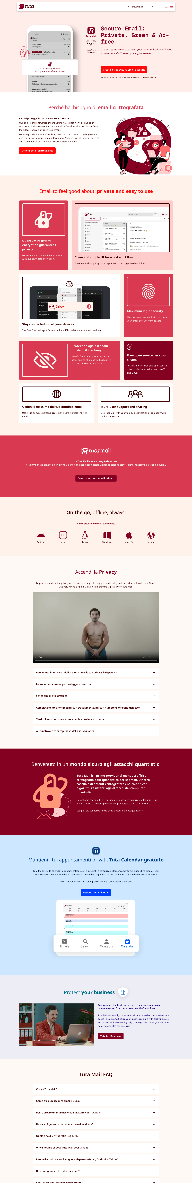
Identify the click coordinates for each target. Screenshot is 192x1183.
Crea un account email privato (96, 478)
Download (137, 6)
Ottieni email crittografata (37, 150)
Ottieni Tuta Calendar (96, 892)
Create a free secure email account (124, 69)
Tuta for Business (110, 1036)
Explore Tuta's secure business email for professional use (128, 77)
